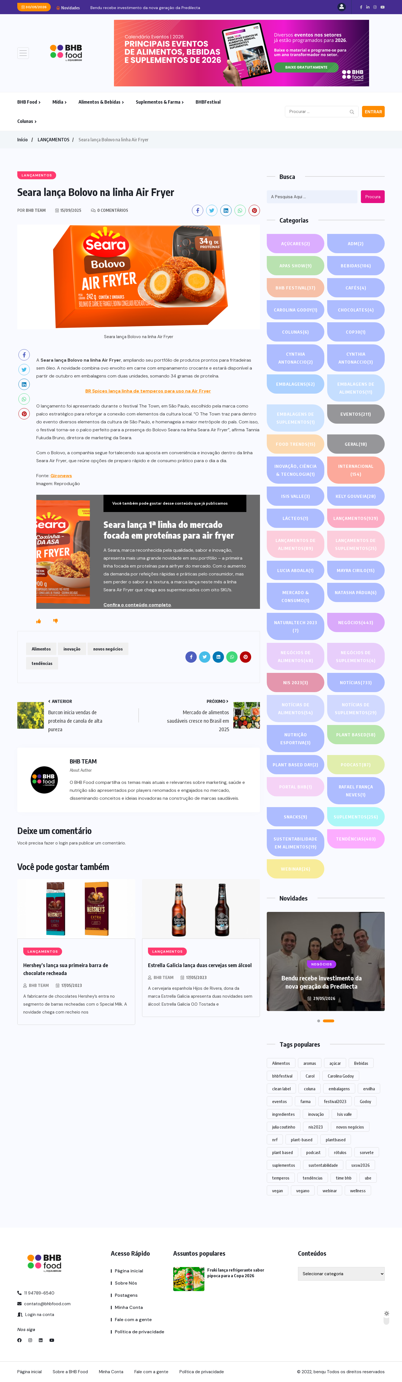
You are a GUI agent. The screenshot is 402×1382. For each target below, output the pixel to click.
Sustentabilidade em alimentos (296, 843)
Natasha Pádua (356, 592)
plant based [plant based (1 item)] (282, 1152)
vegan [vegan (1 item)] (277, 1190)
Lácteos (295, 518)
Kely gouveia (356, 496)
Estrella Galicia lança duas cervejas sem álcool (200, 965)
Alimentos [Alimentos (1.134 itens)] (281, 1063)
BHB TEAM (39, 985)
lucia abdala (295, 570)
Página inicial (129, 1271)
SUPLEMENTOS (356, 817)
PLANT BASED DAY (295, 765)
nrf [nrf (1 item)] (275, 1139)
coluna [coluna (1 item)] (309, 1088)
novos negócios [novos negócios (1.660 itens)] (350, 1126)
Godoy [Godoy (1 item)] (365, 1101)
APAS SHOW (296, 266)
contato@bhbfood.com (44, 1304)
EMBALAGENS (295, 384)
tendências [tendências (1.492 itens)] (313, 1177)
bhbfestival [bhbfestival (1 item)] (282, 1075)
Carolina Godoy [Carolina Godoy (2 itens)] (341, 1075)
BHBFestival (208, 102)
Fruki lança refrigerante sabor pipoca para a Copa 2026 (321, 982)
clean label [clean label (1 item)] (281, 1088)
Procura (372, 197)
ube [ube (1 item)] (368, 1177)
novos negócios (108, 648)
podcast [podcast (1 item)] (313, 1152)
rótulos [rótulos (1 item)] (340, 1152)
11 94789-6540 (35, 1293)
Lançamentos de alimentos (296, 545)
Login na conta (35, 1314)
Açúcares (295, 244)
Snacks (295, 817)
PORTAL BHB (295, 787)
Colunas (25, 121)
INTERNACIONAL (356, 471)
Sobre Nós (126, 1283)
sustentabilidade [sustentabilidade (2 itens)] (323, 1165)
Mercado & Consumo (296, 597)
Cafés (356, 288)
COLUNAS (295, 332)
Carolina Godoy (296, 310)
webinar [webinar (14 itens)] (330, 1190)
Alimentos (41, 648)
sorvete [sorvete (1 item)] (367, 1152)
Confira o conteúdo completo (137, 605)
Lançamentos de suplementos (356, 545)
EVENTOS (355, 414)
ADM (356, 244)
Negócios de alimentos (295, 657)
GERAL (356, 444)
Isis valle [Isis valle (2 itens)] (344, 1114)
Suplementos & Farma (158, 102)
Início (22, 139)
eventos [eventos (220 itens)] (279, 1101)
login (63, 843)
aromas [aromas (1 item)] (309, 1063)
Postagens (126, 1295)
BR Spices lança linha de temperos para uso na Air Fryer (148, 391)
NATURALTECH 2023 (295, 627)
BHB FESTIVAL (296, 288)
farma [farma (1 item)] (305, 1101)
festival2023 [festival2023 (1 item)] (335, 1101)
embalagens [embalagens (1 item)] (339, 1088)
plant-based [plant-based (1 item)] (301, 1139)
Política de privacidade (139, 1332)
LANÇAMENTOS (53, 139)
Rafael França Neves (356, 791)
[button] (323, 1021)
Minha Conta (129, 1307)
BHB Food (27, 102)
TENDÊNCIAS (356, 839)
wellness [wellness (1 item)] (358, 1190)
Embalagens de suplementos (295, 418)
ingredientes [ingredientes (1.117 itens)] (283, 1114)
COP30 (356, 332)
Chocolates (356, 310)
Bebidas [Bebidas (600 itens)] (361, 1063)
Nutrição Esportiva (295, 739)
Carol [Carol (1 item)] (310, 1075)
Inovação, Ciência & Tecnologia (295, 471)
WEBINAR (295, 869)
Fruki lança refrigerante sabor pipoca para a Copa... (138, 7)
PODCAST (356, 765)
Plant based (356, 735)
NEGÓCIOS (355, 622)
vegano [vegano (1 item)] (302, 1190)
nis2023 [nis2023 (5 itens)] (315, 1126)
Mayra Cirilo (356, 570)
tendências (42, 663)
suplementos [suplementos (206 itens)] (283, 1165)
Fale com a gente (133, 1320)
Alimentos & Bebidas (99, 102)
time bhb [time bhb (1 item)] (344, 1177)
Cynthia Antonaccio (295, 358)
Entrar (373, 112)
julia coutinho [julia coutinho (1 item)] (283, 1126)
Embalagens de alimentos (356, 388)
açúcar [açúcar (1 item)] (335, 1063)
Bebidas (356, 266)
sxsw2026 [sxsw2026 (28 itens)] (360, 1165)
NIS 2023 (295, 682)
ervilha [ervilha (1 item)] (369, 1088)
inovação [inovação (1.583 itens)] (316, 1114)
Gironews (61, 476)
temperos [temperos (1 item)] (280, 1177)
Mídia (57, 102)
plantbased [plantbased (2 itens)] (336, 1139)
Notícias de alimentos (295, 709)
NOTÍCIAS (356, 682)
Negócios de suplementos (356, 657)
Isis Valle (295, 496)
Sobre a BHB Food (70, 1372)
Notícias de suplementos (356, 709)
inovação (72, 648)
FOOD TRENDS (296, 444)
